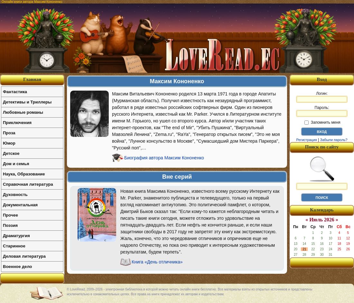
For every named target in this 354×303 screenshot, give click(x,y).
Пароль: (322, 111)
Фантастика (15, 91)
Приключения (17, 122)
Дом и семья (16, 163)
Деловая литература (24, 256)
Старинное (14, 246)
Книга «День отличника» (157, 261)
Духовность (15, 194)
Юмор (9, 143)
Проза (9, 132)
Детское (11, 153)
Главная (32, 79)
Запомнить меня (322, 122)
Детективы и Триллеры (27, 102)
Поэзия (10, 225)
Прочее (10, 215)
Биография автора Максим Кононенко (164, 157)
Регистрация (306, 140)
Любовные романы (23, 112)
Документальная (20, 204)
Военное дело (17, 266)
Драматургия (16, 235)
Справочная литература (28, 184)
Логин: (322, 97)
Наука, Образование (24, 174)
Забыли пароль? (334, 140)
